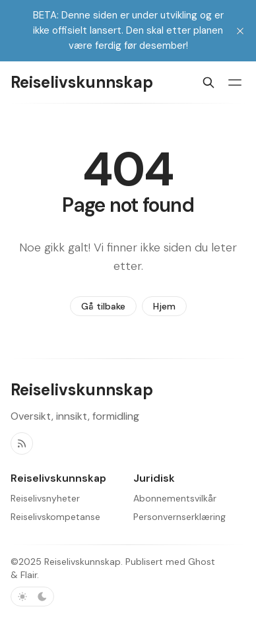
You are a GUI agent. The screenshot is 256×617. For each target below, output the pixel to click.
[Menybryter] (234, 82)
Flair (28, 575)
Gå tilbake (103, 306)
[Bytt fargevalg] (32, 596)
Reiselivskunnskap (82, 562)
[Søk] (208, 82)
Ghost (201, 562)
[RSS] (22, 443)
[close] (240, 31)
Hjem (164, 306)
